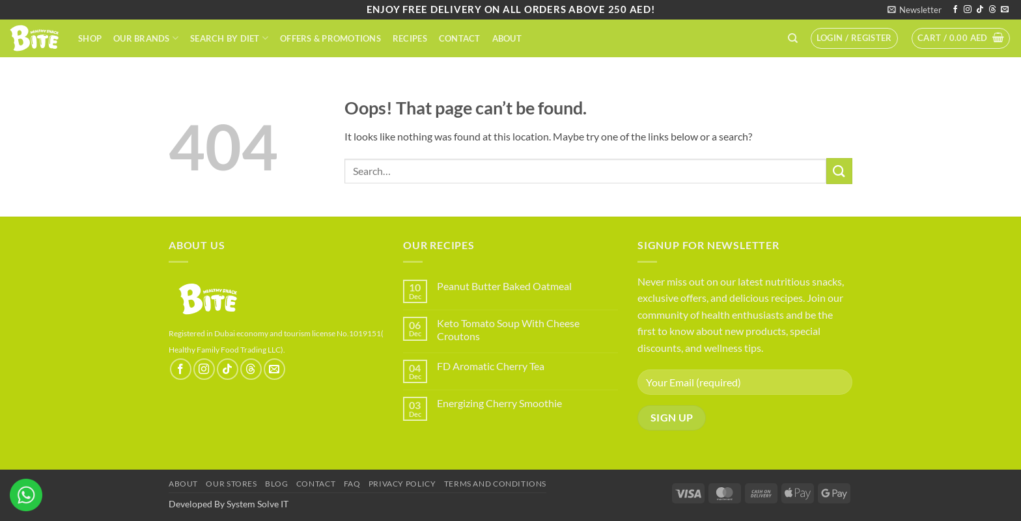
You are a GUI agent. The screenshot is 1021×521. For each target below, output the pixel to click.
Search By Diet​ (229, 38)
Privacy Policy (402, 483)
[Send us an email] (1005, 9)
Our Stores (231, 483)
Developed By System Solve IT (228, 503)
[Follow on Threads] (992, 9)
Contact (460, 38)
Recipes (410, 38)
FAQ (352, 483)
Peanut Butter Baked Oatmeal (504, 286)
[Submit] (839, 170)
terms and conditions (495, 483)
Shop (90, 38)
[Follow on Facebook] (955, 9)
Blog (276, 483)
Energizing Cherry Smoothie (499, 403)
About (507, 38)
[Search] (793, 38)
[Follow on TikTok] (980, 9)
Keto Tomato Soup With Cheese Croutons (508, 329)
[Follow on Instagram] (968, 9)
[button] (915, 9)
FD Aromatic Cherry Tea (490, 366)
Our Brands (145, 38)
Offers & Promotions (330, 38)
